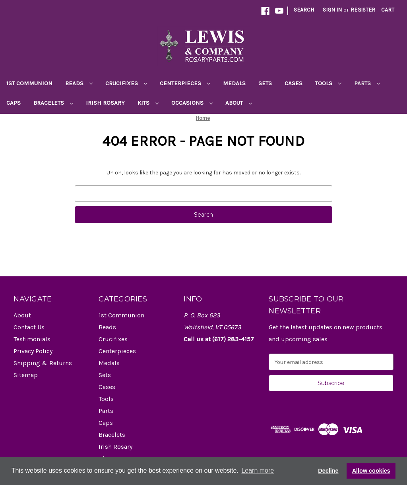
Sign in (332, 9)
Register (363, 9)
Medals (234, 83)
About (238, 102)
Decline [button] (328, 470)
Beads (79, 83)
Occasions (192, 102)
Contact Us (29, 327)
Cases (293, 83)
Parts (367, 83)
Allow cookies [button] (371, 470)
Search (304, 9)
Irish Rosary (105, 102)
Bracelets (53, 102)
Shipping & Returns (43, 363)
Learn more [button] (257, 470)
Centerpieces (185, 83)
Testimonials (32, 339)
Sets (265, 83)
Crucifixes (126, 83)
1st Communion (29, 83)
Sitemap (26, 375)
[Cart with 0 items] (388, 10)
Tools (328, 83)
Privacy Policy (33, 351)
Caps (13, 102)
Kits (148, 102)
